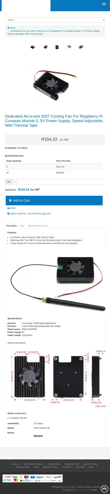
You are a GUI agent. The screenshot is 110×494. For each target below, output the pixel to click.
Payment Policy (90, 464)
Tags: (22, 226)
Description (11, 226)
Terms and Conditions (33, 464)
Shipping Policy (72, 464)
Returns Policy (23, 467)
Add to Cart (18, 200)
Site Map (80, 467)
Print (11, 208)
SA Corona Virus (83, 490)
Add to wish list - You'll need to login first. (29, 213)
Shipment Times (50, 467)
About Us (15, 464)
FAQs (36, 467)
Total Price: (22, 189)
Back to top (104, 489)
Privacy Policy (54, 464)
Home (11, 28)
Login (91, 467)
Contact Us (67, 467)
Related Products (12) (38, 226)
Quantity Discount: (14, 155)
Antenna (32, 243)
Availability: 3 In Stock (16, 148)
